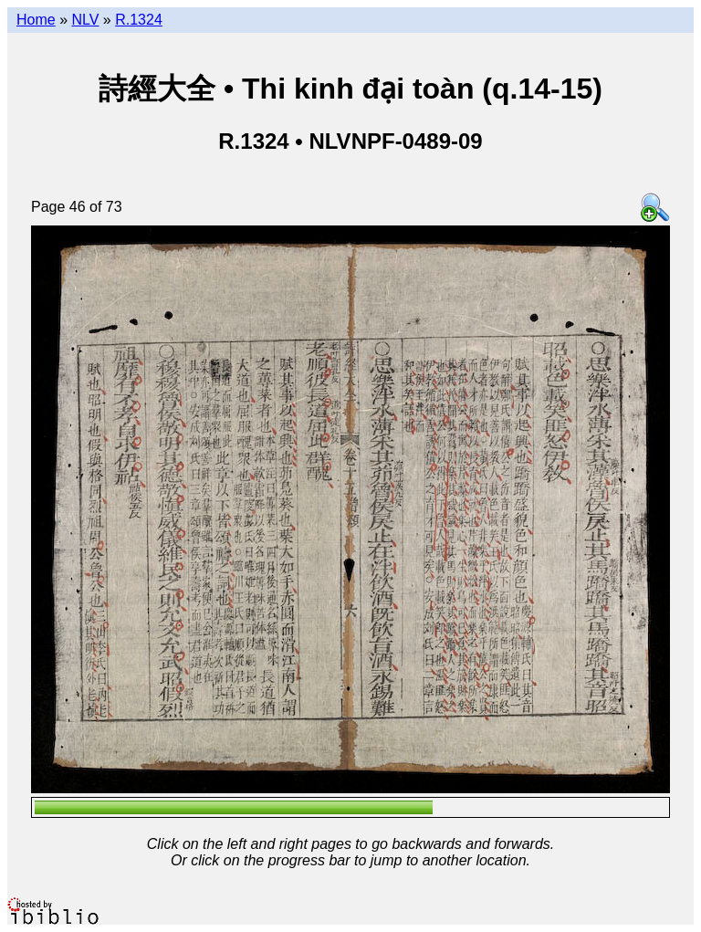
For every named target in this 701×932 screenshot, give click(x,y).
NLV (85, 19)
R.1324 (138, 19)
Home (36, 19)
